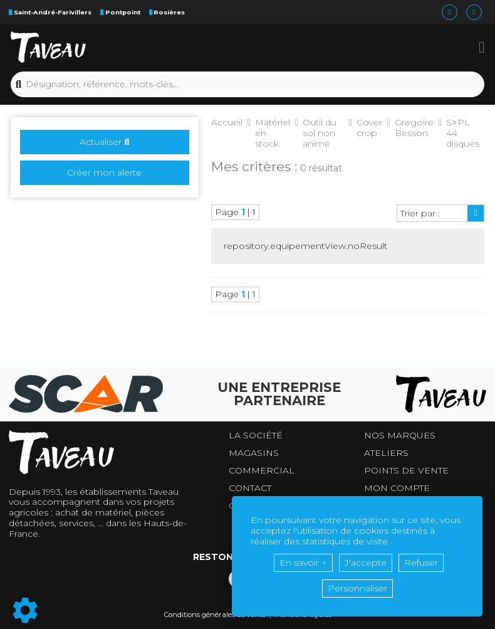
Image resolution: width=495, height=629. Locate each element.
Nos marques (399, 435)
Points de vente (406, 470)
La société (256, 435)
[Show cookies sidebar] (25, 610)
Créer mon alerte (104, 172)
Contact (250, 488)
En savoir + (303, 562)
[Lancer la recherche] (18, 84)
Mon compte (397, 488)
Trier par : (420, 213)
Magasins (254, 453)
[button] (481, 47)
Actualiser (104, 141)
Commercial (261, 470)
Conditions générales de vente (215, 614)
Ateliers (386, 453)
